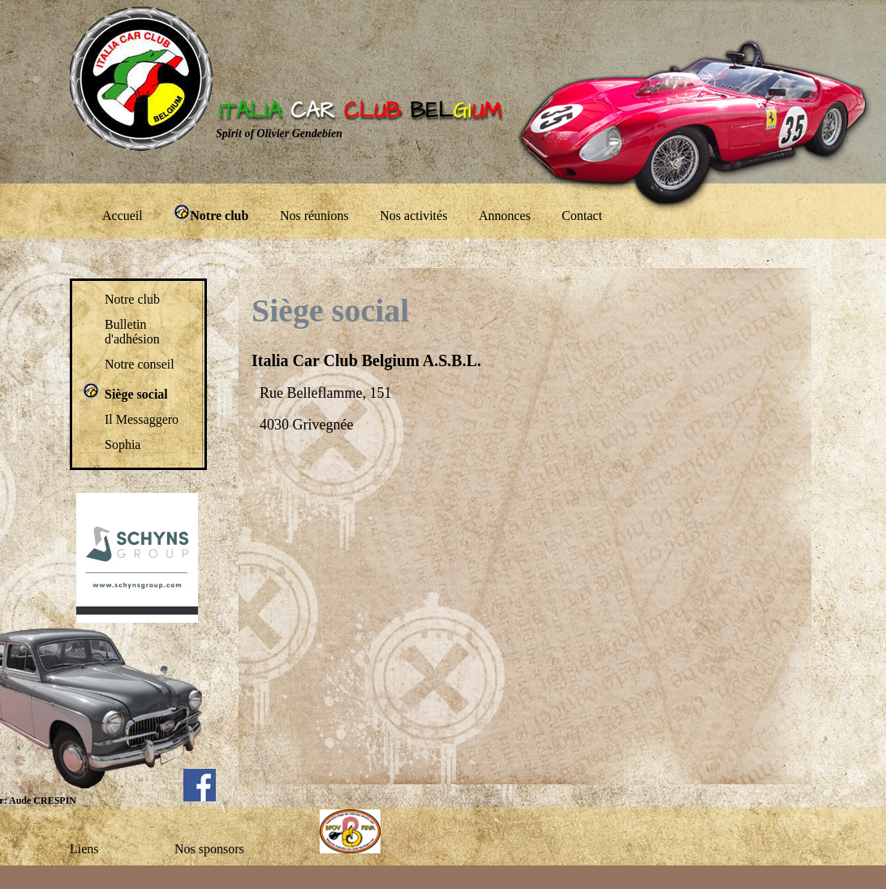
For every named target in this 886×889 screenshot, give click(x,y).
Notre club (132, 299)
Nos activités (413, 215)
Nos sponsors (209, 849)
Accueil (122, 215)
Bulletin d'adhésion (132, 331)
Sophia (122, 444)
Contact (581, 215)
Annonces (505, 215)
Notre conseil (139, 364)
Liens (84, 849)
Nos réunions (314, 215)
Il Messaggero (141, 419)
